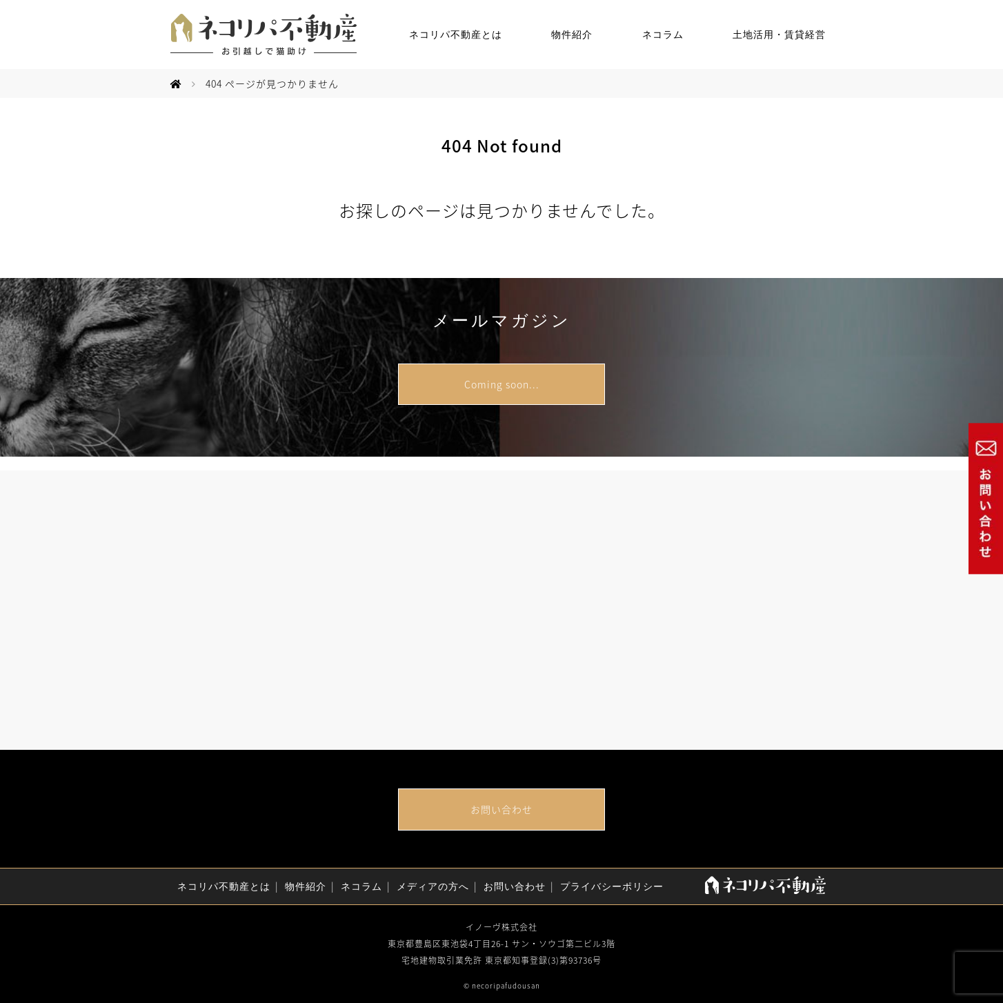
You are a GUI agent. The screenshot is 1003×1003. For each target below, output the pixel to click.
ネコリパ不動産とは (455, 35)
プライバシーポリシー (612, 887)
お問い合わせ (501, 809)
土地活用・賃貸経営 (779, 35)
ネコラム (663, 35)
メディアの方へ (433, 887)
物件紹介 (572, 35)
